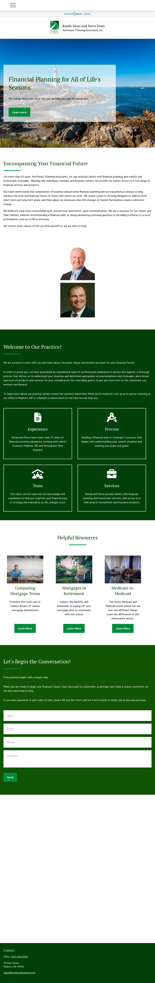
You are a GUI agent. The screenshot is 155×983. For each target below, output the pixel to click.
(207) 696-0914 (19, 956)
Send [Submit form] (10, 777)
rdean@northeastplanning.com (19, 972)
